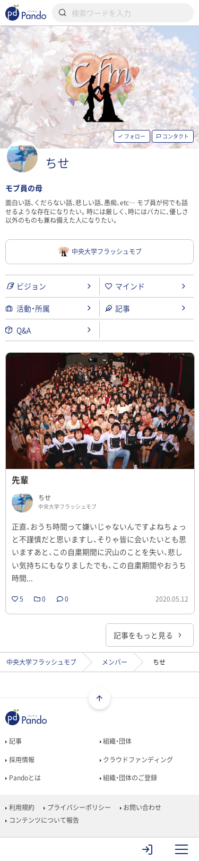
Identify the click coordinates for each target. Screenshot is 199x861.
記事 (13, 741)
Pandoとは (22, 777)
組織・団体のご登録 (128, 777)
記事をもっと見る (149, 635)
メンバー (114, 662)
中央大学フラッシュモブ (41, 662)
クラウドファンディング (136, 759)
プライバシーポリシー (77, 807)
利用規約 (19, 807)
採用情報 (19, 759)
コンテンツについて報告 (42, 820)
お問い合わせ (140, 807)
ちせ (57, 162)
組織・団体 (116, 741)
